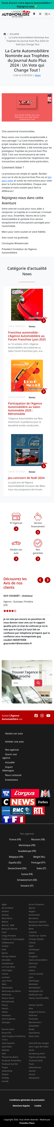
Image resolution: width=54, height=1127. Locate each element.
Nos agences (11, 749)
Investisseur (11, 779)
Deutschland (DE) (17, 868)
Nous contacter (13, 775)
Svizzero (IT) (27, 885)
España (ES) (15, 862)
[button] (40, 14)
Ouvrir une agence (9, 756)
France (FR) (15, 839)
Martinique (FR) (27, 845)
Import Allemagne (8, 768)
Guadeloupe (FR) (26, 851)
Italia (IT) (41, 868)
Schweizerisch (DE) (27, 879)
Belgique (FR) (16, 856)
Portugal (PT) (38, 862)
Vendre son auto (13, 733)
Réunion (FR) (38, 839)
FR (47, 13)
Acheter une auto (14, 741)
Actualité (9, 762)
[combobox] (24, 683)
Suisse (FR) (27, 874)
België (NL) (39, 856)
